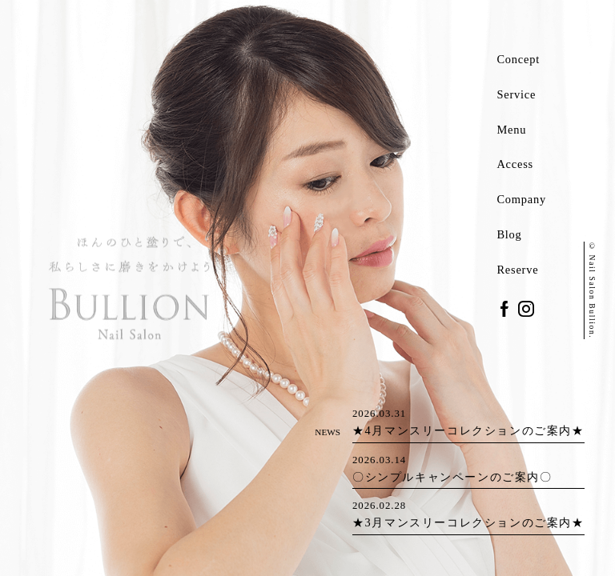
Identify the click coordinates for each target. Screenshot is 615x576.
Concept (518, 59)
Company (521, 199)
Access (514, 164)
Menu (511, 129)
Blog (508, 234)
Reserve (517, 269)
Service (516, 94)
